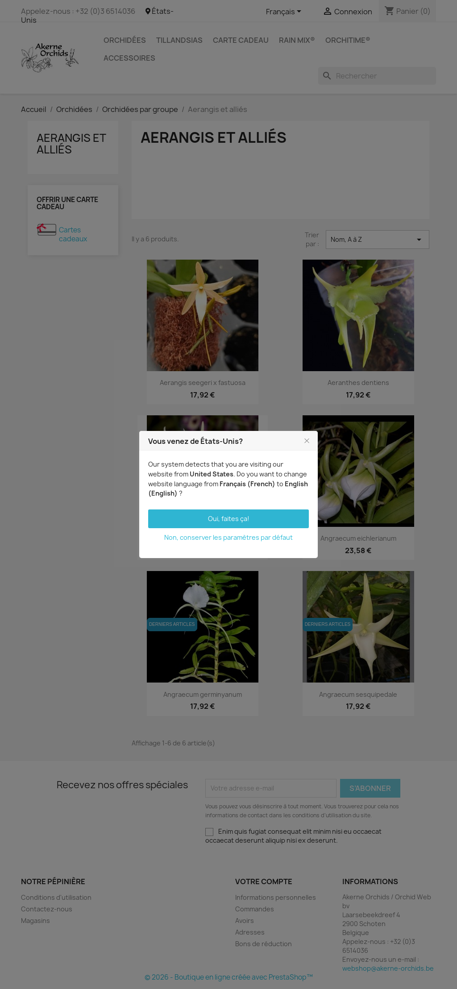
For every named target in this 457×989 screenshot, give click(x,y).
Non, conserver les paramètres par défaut (228, 537)
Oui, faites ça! (228, 518)
